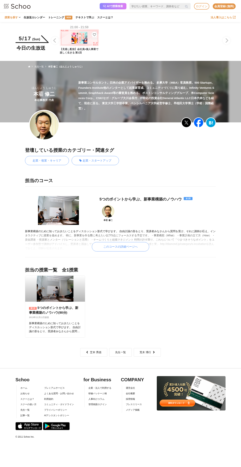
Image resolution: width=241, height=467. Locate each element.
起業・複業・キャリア (47, 160)
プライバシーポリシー (55, 410)
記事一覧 (25, 415)
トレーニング (60, 17)
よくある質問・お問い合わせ (59, 393)
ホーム (23, 388)
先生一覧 (120, 352)
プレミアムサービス (54, 388)
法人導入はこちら (223, 17)
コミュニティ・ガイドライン (59, 404)
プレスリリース (134, 404)
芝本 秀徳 (93, 352)
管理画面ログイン (97, 404)
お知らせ (25, 393)
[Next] (226, 40)
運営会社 (130, 388)
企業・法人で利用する (99, 388)
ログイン (201, 6)
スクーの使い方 (28, 404)
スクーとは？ (105, 17)
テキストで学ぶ (84, 17)
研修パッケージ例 (97, 393)
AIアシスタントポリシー (56, 415)
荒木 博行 (147, 352)
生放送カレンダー (34, 17)
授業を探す (13, 17)
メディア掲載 (133, 410)
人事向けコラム (96, 399)
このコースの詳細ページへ (120, 246)
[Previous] (55, 40)
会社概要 (130, 393)
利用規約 (48, 399)
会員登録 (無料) (224, 6)
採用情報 (130, 399)
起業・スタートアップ (95, 160)
